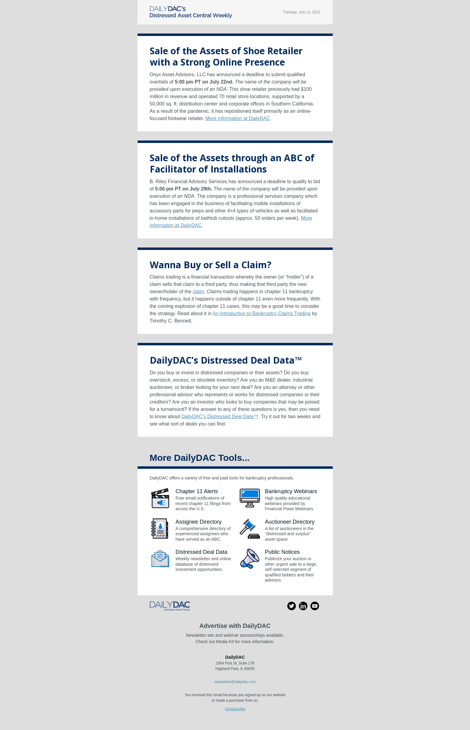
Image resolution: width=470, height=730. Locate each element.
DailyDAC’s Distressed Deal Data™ (226, 360)
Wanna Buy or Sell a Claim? (210, 264)
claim (198, 291)
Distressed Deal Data (202, 552)
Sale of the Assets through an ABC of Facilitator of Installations (232, 163)
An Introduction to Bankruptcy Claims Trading (261, 313)
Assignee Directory (199, 522)
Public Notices (282, 552)
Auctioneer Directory (290, 522)
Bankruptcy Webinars (291, 491)
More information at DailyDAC (238, 118)
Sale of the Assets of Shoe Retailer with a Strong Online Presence (226, 57)
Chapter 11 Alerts (197, 491)
